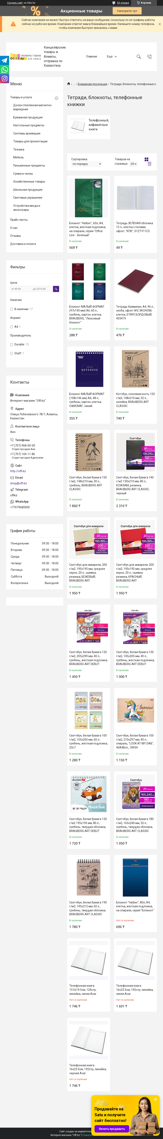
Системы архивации (26, 133)
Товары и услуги (21, 97)
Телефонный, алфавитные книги (99, 124)
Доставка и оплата (23, 244)
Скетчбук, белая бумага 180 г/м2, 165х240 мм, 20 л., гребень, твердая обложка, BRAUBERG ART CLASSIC (135, 825)
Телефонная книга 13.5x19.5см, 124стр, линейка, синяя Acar (82, 989)
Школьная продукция (27, 189)
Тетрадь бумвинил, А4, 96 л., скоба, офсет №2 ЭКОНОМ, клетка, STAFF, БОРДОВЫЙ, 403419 (135, 312)
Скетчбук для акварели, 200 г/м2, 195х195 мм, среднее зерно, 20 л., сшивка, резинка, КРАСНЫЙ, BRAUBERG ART (135, 572)
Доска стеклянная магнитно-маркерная (32, 107)
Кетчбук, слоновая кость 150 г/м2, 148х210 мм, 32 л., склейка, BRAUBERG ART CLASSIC (135, 400)
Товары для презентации (30, 141)
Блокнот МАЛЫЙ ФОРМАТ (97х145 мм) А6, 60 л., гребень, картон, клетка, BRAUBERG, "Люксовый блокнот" (87, 314)
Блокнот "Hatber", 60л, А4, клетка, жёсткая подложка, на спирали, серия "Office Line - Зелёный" (87, 229)
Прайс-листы (19, 219)
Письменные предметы (29, 165)
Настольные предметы (28, 125)
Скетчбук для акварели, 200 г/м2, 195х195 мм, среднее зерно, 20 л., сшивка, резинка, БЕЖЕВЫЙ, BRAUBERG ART (88, 572)
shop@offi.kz (18, 483)
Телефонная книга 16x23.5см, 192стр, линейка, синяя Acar (134, 989)
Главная (91, 56)
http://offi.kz (18, 471)
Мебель (18, 157)
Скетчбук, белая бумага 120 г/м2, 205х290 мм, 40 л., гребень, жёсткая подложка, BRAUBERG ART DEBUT (88, 658)
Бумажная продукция (92, 84)
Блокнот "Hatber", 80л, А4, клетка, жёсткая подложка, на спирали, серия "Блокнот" (135, 906)
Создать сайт (15, 2)
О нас (14, 227)
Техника (18, 149)
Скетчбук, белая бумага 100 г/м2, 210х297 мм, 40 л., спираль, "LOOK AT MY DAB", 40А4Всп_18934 (135, 741)
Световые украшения (27, 197)
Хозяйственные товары (29, 181)
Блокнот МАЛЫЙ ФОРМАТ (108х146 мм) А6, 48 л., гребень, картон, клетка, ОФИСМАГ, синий (87, 400)
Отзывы (15, 235)
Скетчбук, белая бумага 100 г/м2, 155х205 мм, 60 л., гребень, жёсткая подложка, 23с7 (88, 741)
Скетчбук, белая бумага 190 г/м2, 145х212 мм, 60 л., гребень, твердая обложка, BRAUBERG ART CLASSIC (88, 908)
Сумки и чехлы (23, 173)
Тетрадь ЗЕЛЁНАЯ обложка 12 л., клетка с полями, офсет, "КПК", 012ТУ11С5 (134, 227)
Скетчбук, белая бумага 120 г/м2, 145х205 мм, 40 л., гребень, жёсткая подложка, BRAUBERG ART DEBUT (135, 658)
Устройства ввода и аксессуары (26, 207)
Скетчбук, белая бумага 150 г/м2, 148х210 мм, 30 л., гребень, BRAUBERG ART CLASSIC (88, 483)
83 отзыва (123, 2)
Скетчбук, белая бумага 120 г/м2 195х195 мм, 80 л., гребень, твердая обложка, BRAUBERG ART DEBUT (88, 825)
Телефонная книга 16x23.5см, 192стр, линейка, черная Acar (88, 1069)
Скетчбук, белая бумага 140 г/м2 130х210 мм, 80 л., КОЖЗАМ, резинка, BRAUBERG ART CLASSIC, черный (135, 485)
